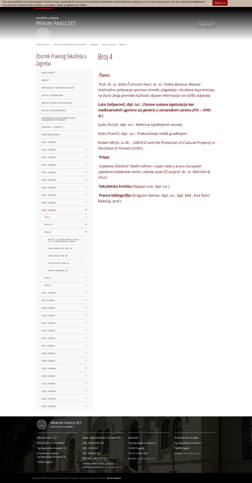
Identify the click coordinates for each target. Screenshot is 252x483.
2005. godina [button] (49, 180)
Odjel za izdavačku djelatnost (69, 45)
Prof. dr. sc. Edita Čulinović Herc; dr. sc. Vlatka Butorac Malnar (63, 240)
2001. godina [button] (48, 150)
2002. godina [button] (49, 157)
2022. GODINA (48, 384)
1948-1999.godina (51, 135)
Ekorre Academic (114, 478)
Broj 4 (122, 45)
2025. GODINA (48, 406)
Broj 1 (47, 217)
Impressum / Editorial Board (58, 88)
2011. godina (48, 300)
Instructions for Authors (57, 103)
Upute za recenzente (54, 111)
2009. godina (109, 45)
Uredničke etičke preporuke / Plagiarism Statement (59, 119)
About (45, 80)
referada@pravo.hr (191, 454)
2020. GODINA (49, 369)
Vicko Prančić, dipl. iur (58, 263)
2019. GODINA (48, 361)
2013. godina (48, 316)
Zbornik (94, 45)
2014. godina (48, 323)
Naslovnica (43, 45)
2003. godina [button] (49, 165)
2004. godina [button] (49, 173)
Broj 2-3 (49, 225)
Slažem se (220, 2)
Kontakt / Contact (52, 127)
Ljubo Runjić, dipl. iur (58, 256)
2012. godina (48, 308)
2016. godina (48, 338)
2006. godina (49, 188)
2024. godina (49, 399)
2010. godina (48, 293)
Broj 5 (48, 278)
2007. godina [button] (49, 195)
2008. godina (49, 203)
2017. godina (48, 346)
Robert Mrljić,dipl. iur (58, 271)
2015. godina (48, 331)
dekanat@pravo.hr (145, 459)
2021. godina (48, 376)
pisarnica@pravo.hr (113, 467)
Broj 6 (48, 285)
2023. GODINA (48, 391)
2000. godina (49, 142)
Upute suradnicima (52, 95)
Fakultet (206, 25)
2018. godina (48, 353)
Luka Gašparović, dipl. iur (60, 248)
